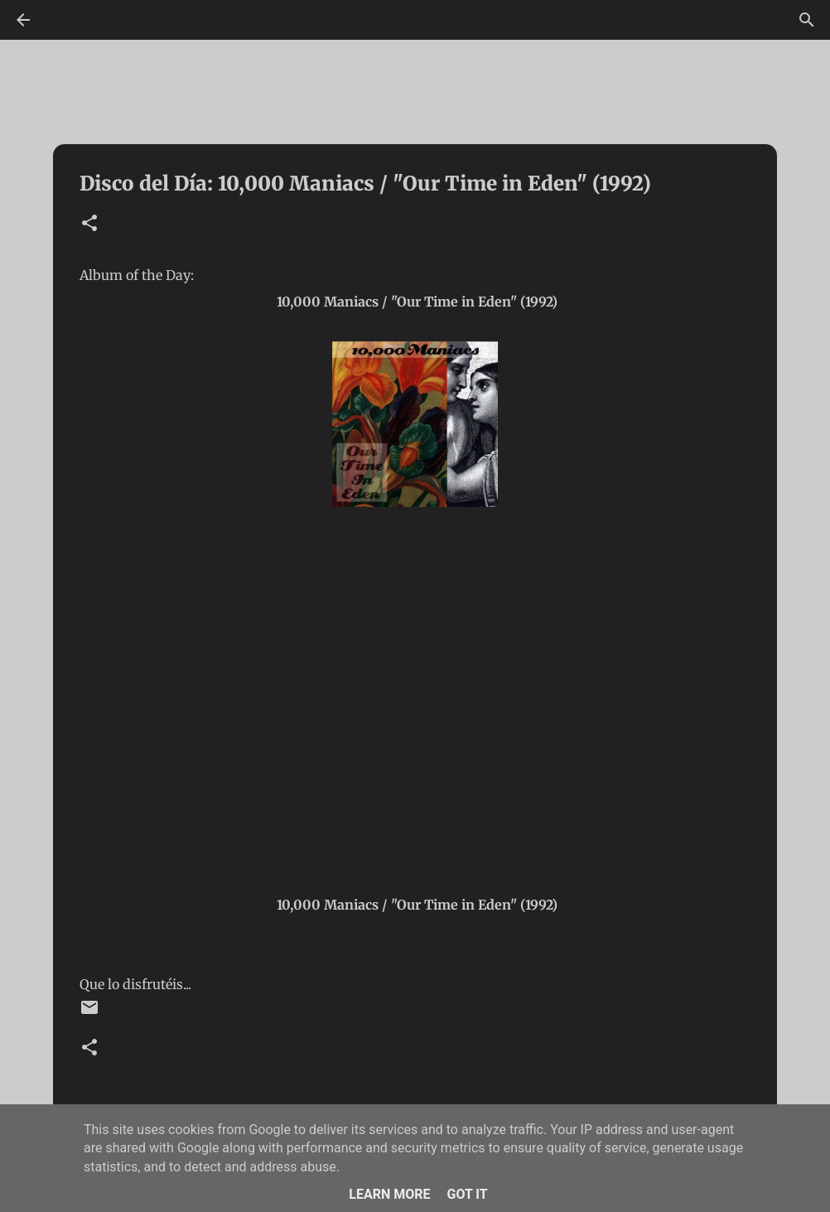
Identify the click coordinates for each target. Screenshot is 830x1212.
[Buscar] (807, 20)
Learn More (389, 1194)
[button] (89, 224)
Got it (466, 1194)
